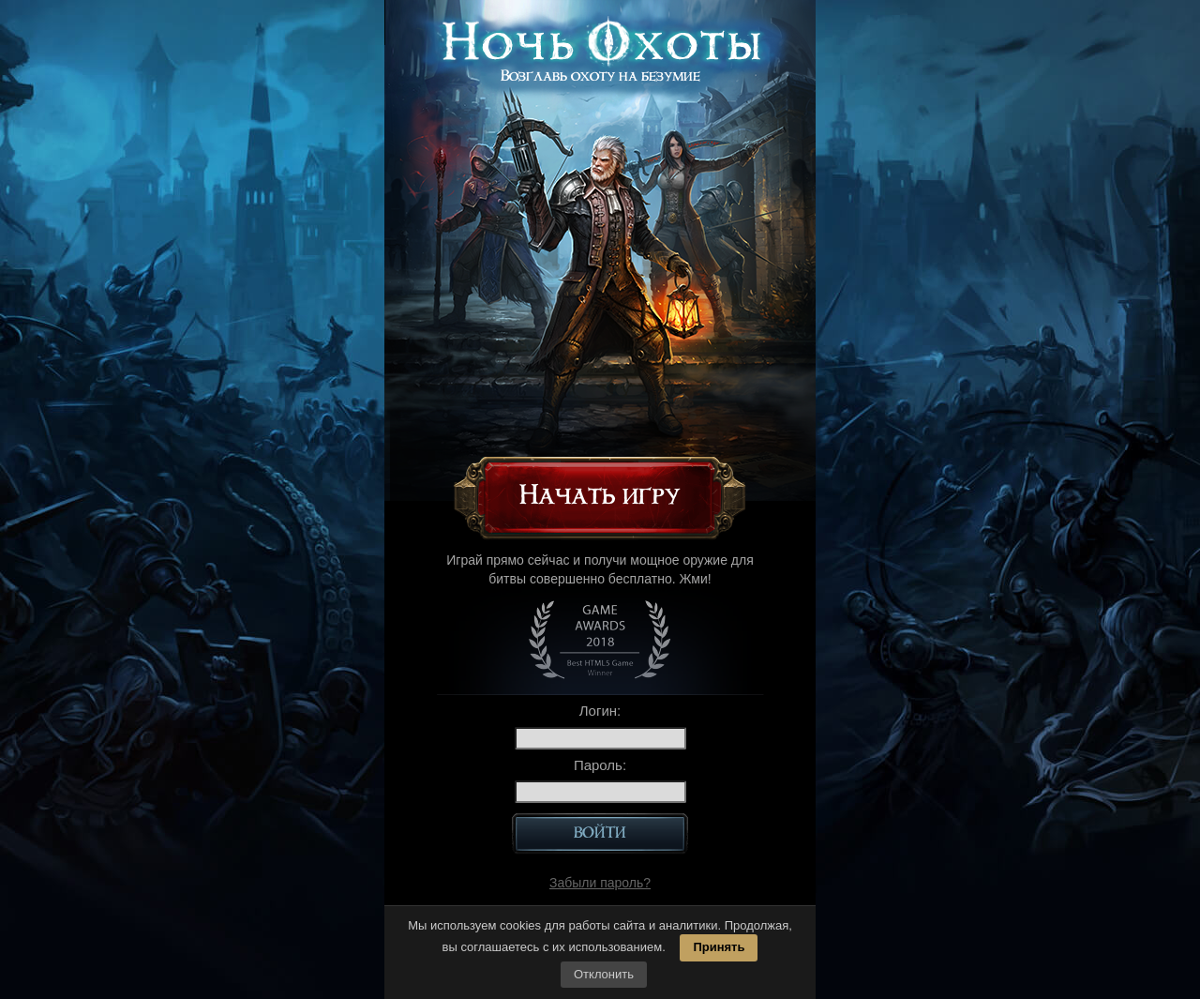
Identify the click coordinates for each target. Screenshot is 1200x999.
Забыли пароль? (600, 882)
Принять (718, 947)
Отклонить (604, 974)
